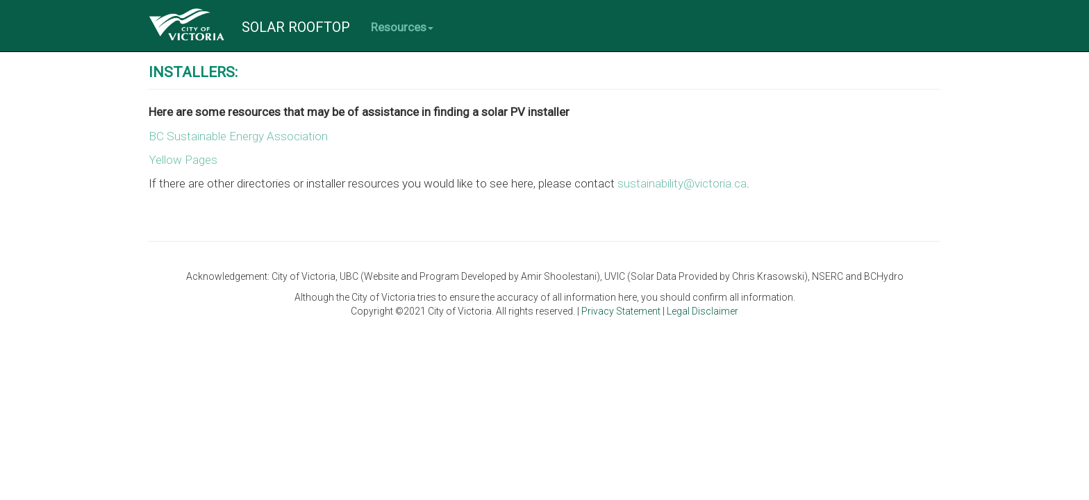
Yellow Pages (183, 160)
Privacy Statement (622, 311)
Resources (402, 27)
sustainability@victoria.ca (682, 183)
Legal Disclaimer (702, 311)
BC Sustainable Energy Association (238, 136)
